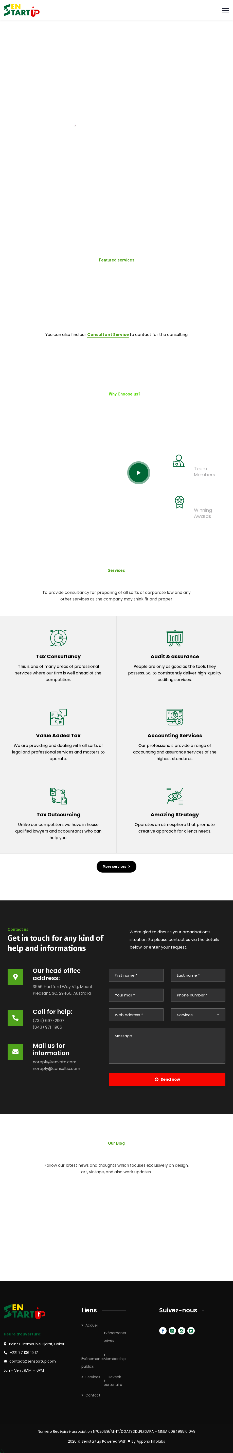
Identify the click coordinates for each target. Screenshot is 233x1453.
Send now (167, 1079)
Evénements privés (115, 1336)
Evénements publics (92, 1362)
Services (92, 1377)
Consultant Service (108, 334)
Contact (92, 1395)
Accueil (91, 1325)
